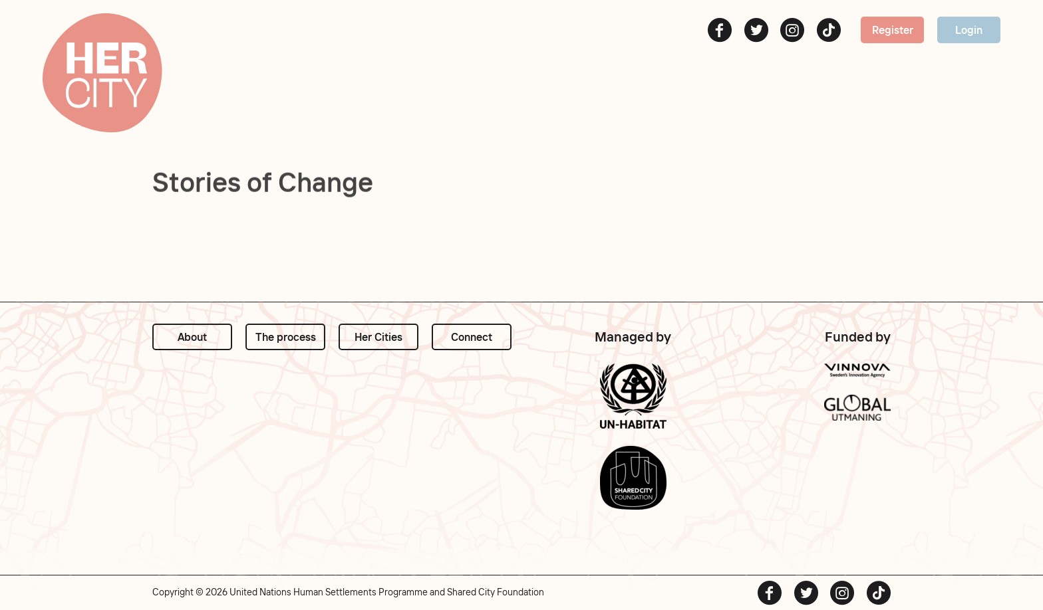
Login (968, 30)
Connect (471, 337)
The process (285, 337)
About (192, 337)
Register (892, 30)
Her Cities (378, 337)
